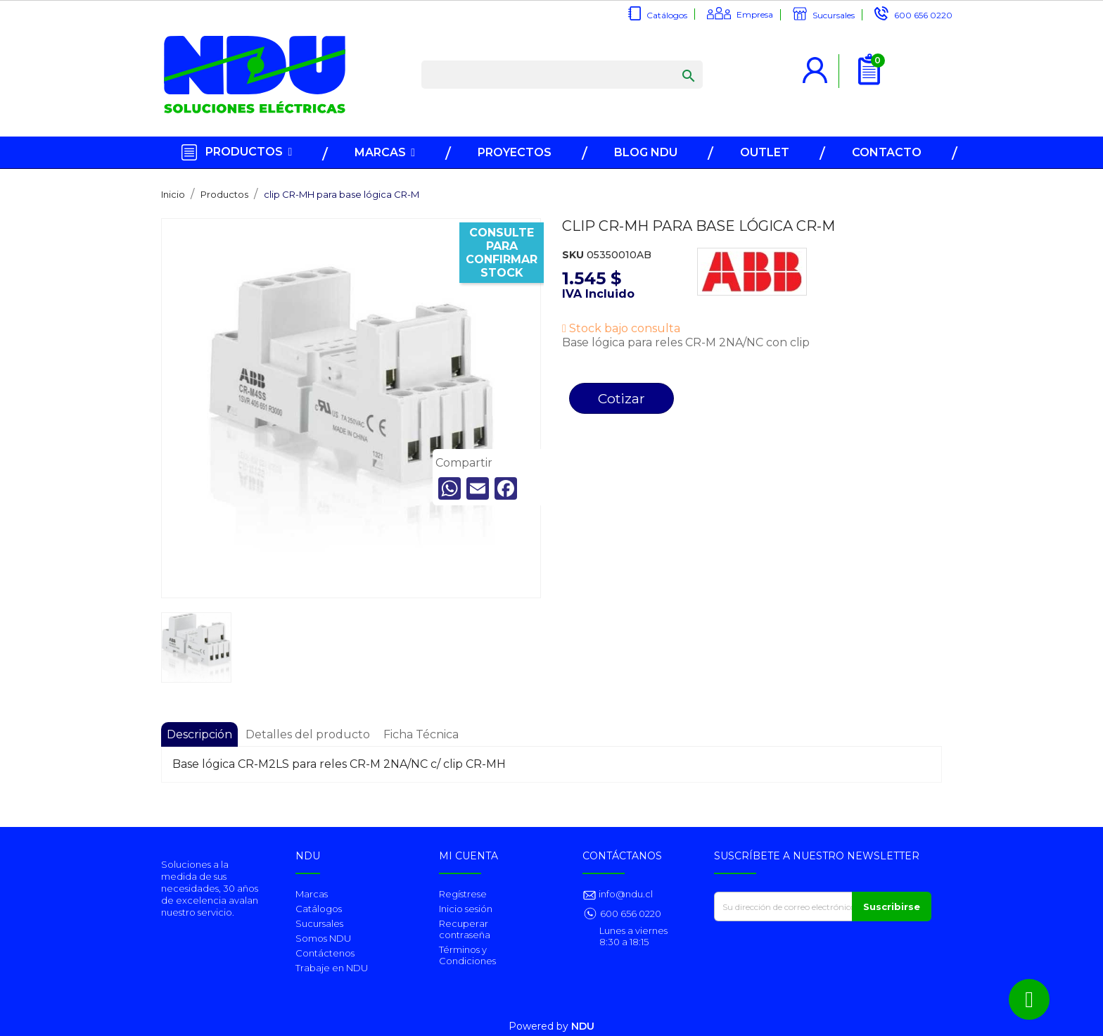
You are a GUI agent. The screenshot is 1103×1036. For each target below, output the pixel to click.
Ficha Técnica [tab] (421, 734)
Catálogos (666, 15)
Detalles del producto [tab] (308, 734)
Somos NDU (323, 938)
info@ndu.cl (625, 893)
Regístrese (463, 893)
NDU (582, 1026)
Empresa (755, 14)
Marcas (311, 893)
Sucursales (833, 15)
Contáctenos (325, 953)
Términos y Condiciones (467, 955)
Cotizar (621, 398)
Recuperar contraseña (464, 929)
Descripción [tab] (199, 734)
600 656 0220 (923, 15)
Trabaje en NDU (331, 967)
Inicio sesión (465, 908)
